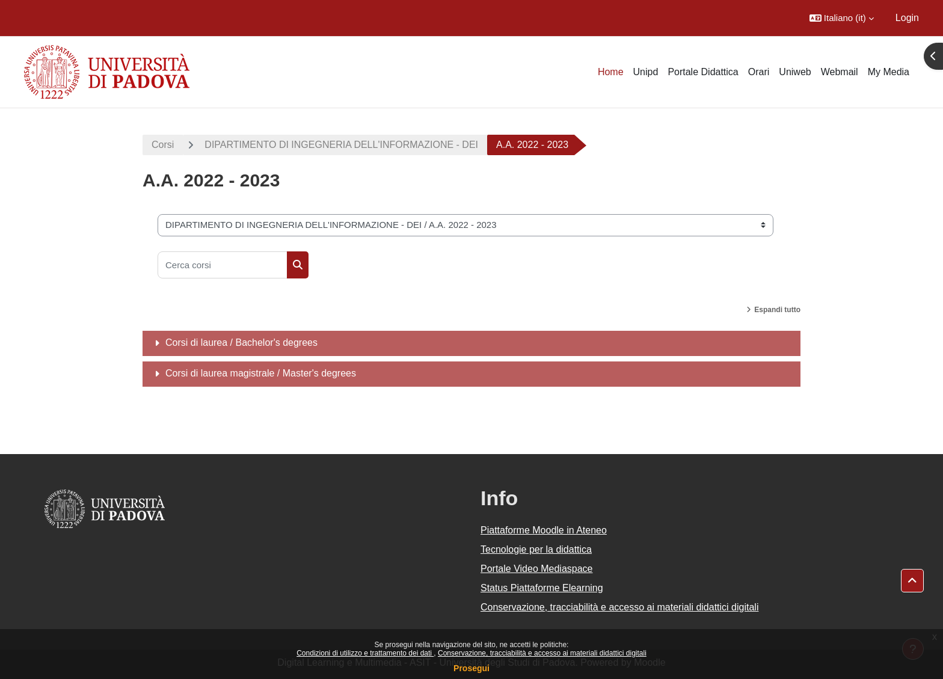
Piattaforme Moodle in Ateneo (544, 530)
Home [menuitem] (611, 72)
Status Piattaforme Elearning (542, 588)
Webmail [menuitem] (839, 72)
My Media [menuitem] (888, 72)
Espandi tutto (777, 310)
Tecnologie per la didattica (536, 549)
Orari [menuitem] (759, 72)
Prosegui (471, 668)
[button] (841, 18)
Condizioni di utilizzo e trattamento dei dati (365, 653)
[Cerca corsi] (222, 264)
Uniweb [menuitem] (795, 72)
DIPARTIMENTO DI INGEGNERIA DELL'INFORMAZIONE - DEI (341, 145)
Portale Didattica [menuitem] (703, 72)
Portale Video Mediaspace (537, 569)
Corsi (163, 145)
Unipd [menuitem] (646, 72)
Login (907, 18)
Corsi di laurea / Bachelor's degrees (241, 342)
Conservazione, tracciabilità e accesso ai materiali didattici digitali (542, 653)
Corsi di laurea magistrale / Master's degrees (260, 373)
